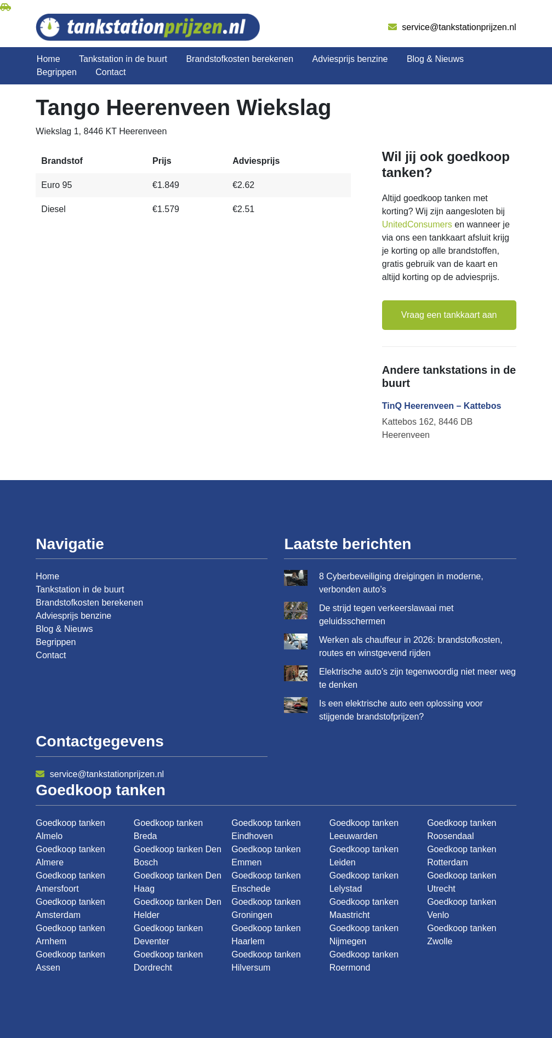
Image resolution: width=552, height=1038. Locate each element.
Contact (110, 72)
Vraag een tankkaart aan (449, 315)
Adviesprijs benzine (350, 59)
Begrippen (57, 72)
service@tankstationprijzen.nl (452, 27)
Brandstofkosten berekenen (239, 59)
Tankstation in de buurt (123, 59)
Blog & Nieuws (435, 59)
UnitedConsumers (417, 224)
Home (48, 59)
